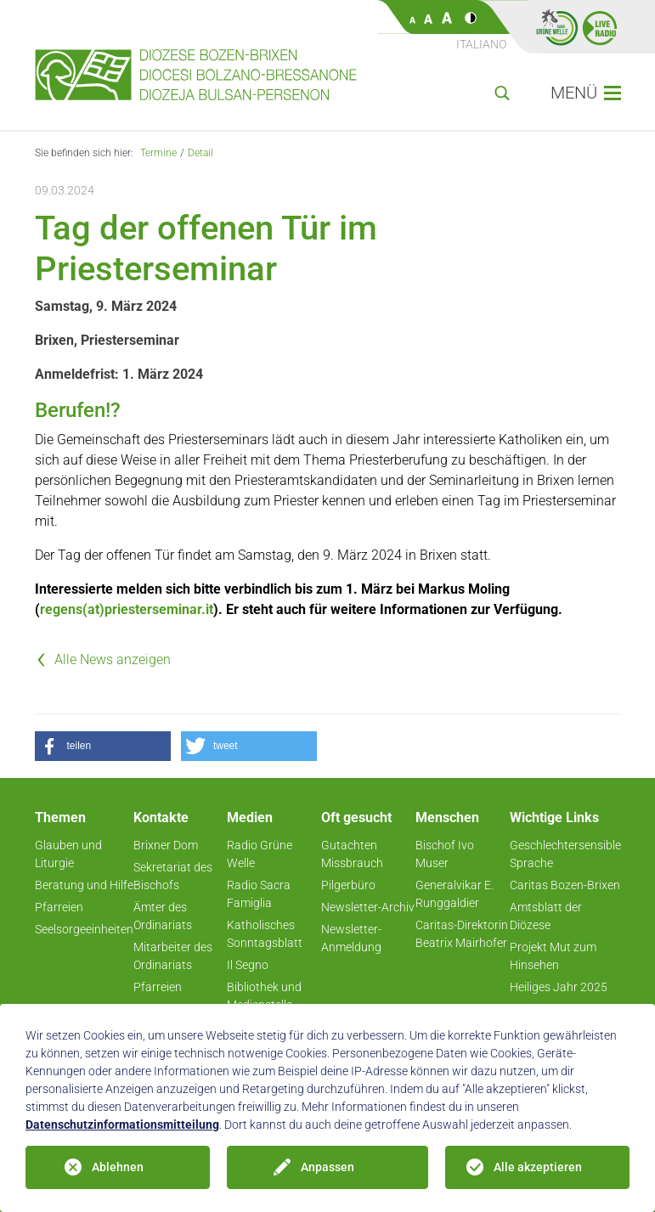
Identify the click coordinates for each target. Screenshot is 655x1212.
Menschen (447, 817)
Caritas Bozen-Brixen (565, 885)
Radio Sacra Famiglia (259, 894)
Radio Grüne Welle (259, 854)
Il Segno (247, 965)
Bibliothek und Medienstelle (264, 996)
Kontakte (161, 817)
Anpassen (327, 1167)
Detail (200, 153)
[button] (103, 746)
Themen (60, 817)
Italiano (481, 44)
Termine (158, 153)
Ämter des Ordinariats (162, 916)
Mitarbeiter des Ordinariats (172, 956)
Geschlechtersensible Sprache (565, 854)
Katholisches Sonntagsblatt (264, 934)
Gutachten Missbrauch (352, 854)
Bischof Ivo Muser (444, 854)
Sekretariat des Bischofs (172, 876)
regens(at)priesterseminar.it (126, 609)
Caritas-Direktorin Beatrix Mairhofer (461, 934)
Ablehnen (118, 1167)
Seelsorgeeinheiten (84, 929)
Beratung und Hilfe (84, 885)
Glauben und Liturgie (68, 854)
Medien (250, 817)
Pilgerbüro (348, 885)
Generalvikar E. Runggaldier (454, 894)
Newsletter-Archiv (368, 907)
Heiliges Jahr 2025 (558, 987)
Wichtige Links (554, 817)
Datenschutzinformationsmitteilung (122, 1124)
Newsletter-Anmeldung (351, 938)
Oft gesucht (356, 817)
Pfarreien (59, 907)
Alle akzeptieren (538, 1167)
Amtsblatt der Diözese (546, 916)
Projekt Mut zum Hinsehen (553, 956)
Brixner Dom (165, 845)
